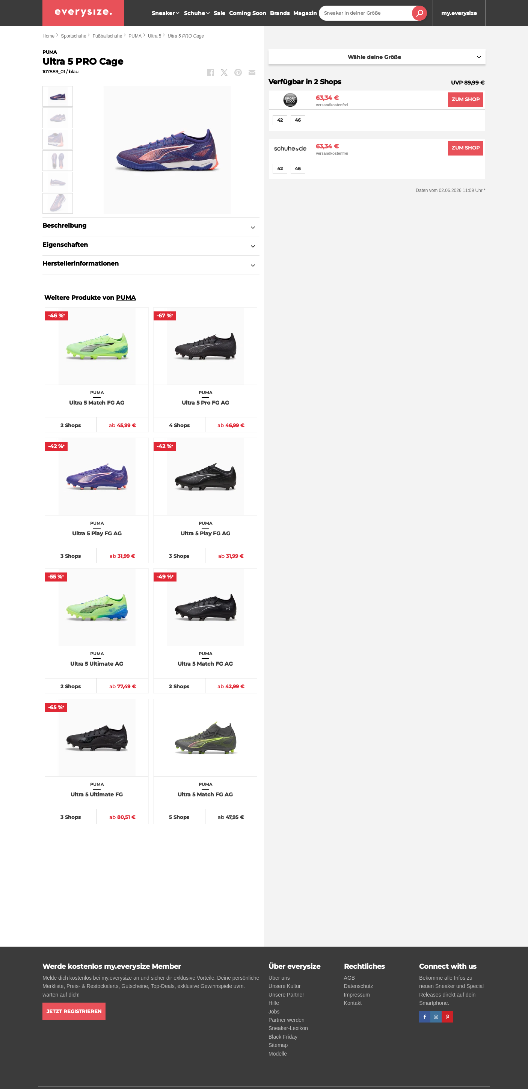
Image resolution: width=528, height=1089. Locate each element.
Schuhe (198, 13)
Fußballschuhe (107, 36)
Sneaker (166, 13)
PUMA (135, 36)
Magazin (305, 13)
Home (48, 36)
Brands (280, 13)
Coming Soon (247, 13)
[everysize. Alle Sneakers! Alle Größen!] (83, 13)
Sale (219, 13)
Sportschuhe (73, 36)
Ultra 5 (154, 36)
